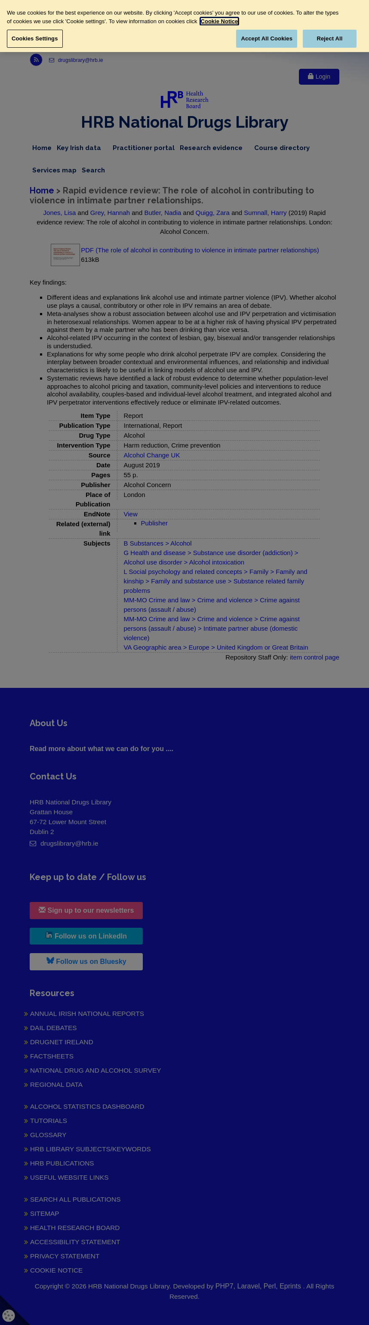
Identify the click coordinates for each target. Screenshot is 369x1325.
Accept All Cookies (266, 38)
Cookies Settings (35, 38)
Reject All (329, 38)
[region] (184, 26)
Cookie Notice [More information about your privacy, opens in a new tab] (219, 21)
